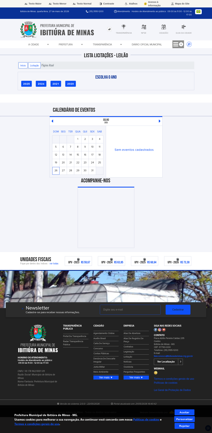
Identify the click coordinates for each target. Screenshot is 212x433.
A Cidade (28, 44)
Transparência (70, 44)
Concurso (98, 349)
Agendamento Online (103, 333)
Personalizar (184, 419)
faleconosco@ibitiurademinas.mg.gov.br (173, 356)
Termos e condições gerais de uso (174, 378)
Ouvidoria (128, 367)
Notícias (128, 362)
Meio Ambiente (100, 372)
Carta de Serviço (101, 343)
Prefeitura (47, 44)
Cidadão (145, 44)
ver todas (54, 263)
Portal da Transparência (74, 336)
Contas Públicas (101, 354)
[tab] (109, 29)
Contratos (128, 347)
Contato (162, 44)
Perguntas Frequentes (134, 372)
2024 (41, 83)
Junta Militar (99, 367)
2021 (56, 83)
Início (23, 65)
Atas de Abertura (132, 333)
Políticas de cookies (165, 382)
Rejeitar (184, 425)
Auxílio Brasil (99, 338)
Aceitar (184, 412)
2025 (26, 83)
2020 (70, 83)
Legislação (129, 352)
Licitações (126, 44)
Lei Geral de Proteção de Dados (172, 390)
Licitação (34, 65)
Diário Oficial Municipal (99, 44)
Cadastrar (178, 309)
